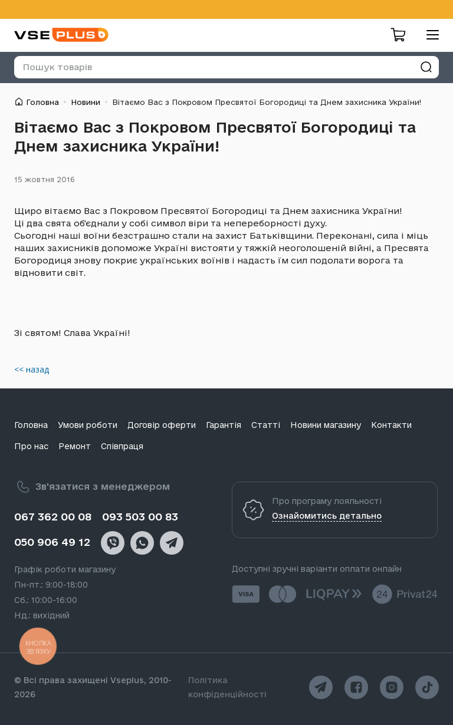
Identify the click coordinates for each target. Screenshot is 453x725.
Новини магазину (325, 425)
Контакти (391, 425)
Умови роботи (87, 425)
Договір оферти (161, 425)
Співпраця (122, 446)
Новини (85, 102)
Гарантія (223, 425)
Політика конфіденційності (227, 687)
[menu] (428, 34)
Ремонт (74, 446)
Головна (42, 102)
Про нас (31, 446)
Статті (265, 425)
